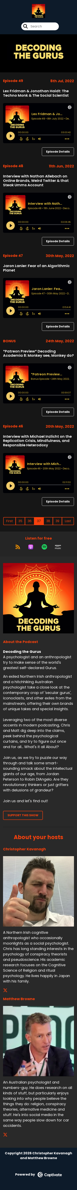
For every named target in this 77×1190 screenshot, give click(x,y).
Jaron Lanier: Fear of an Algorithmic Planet (36, 268)
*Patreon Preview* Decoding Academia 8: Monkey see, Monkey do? (38, 353)
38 (48, 521)
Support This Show (22, 815)
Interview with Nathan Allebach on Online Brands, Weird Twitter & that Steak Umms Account (36, 180)
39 (57, 521)
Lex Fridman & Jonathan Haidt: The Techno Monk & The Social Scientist (36, 93)
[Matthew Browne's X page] (7, 1135)
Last (68, 521)
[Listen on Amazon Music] (58, 547)
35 (20, 521)
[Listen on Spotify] (44, 547)
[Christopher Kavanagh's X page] (7, 990)
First (9, 521)
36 (30, 521)
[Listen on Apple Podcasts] (30, 547)
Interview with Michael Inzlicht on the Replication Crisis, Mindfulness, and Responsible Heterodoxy (37, 441)
